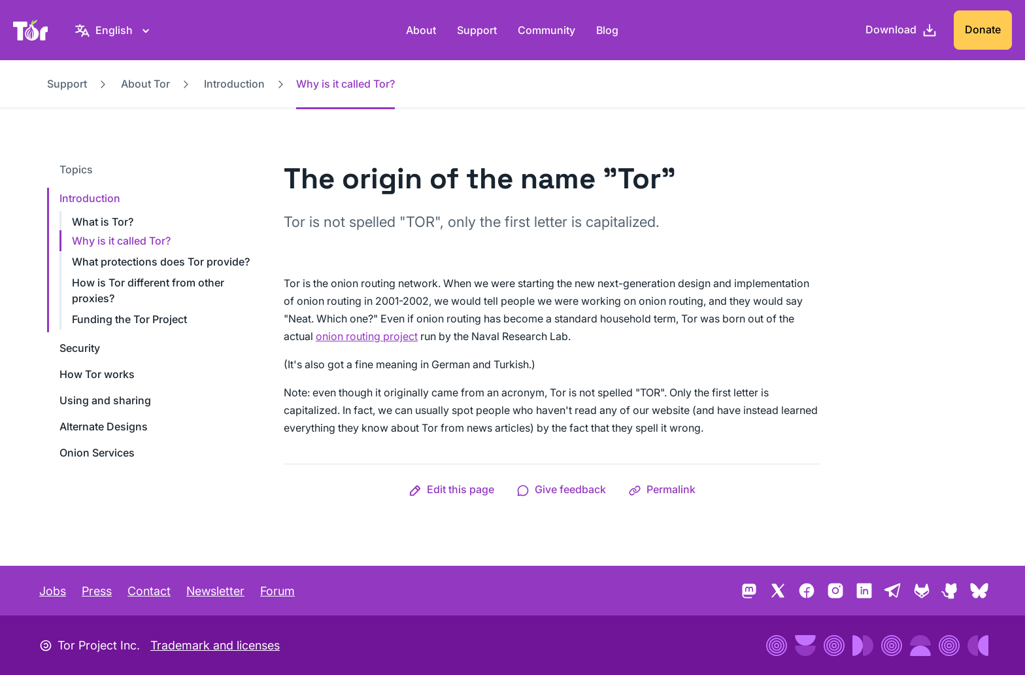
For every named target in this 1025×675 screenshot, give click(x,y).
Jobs (52, 591)
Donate (983, 29)
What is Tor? (102, 221)
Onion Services (97, 452)
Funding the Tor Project (129, 319)
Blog (607, 30)
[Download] (901, 30)
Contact (149, 591)
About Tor (145, 83)
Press (97, 591)
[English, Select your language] (114, 30)
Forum (277, 591)
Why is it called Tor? (121, 240)
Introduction (234, 83)
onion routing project (367, 336)
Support (477, 30)
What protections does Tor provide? (161, 261)
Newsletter (215, 591)
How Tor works (97, 374)
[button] (451, 489)
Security (79, 348)
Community (546, 30)
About (421, 30)
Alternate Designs (103, 426)
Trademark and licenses (215, 645)
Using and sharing (105, 400)
